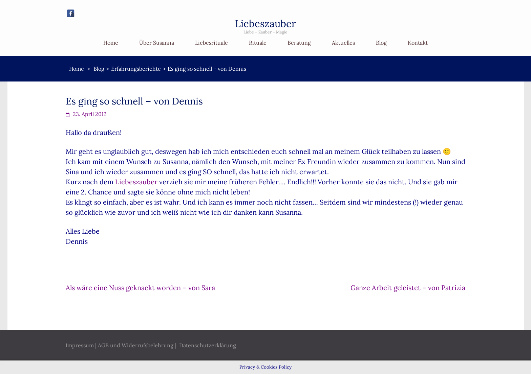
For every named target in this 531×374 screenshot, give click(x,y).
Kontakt (418, 42)
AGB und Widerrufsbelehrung (135, 345)
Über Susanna (156, 42)
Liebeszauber (265, 23)
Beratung (299, 42)
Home (110, 42)
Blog (381, 42)
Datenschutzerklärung (207, 345)
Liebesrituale (211, 42)
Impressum (80, 345)
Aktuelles (343, 42)
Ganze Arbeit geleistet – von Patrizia (408, 287)
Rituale (258, 42)
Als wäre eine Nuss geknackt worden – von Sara (140, 287)
